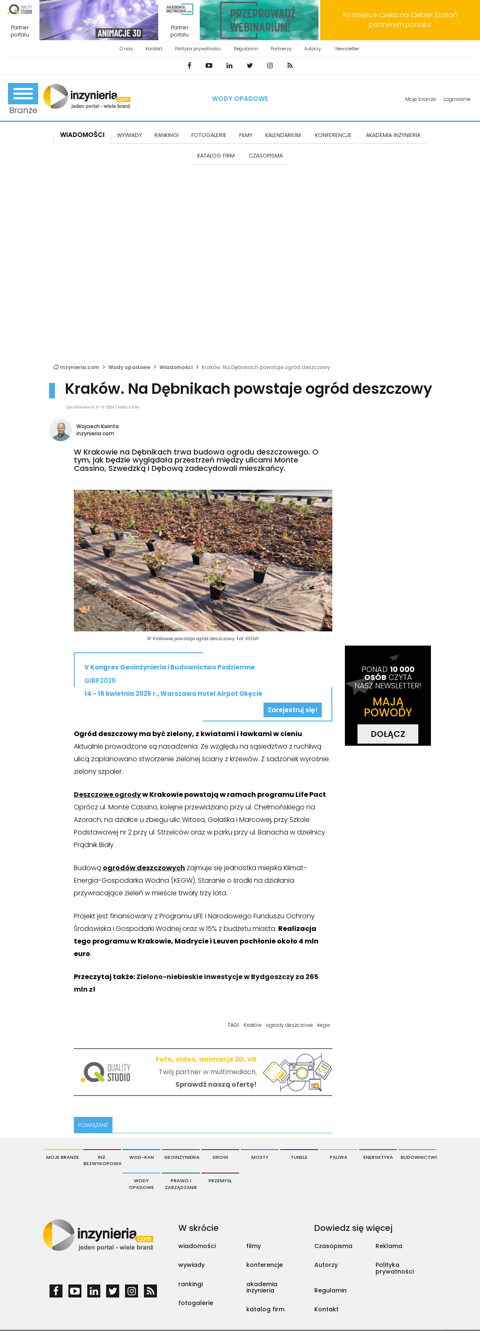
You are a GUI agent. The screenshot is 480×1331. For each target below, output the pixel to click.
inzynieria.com (95, 433)
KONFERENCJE (333, 135)
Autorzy (312, 48)
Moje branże (420, 99)
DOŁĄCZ (388, 734)
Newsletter (347, 48)
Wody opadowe (240, 98)
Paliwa (338, 1157)
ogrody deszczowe (289, 1025)
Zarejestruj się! (293, 710)
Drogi (220, 1157)
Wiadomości (82, 134)
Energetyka (378, 1157)
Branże (23, 99)
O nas (126, 48)
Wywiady (129, 135)
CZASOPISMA (266, 156)
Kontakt (154, 48)
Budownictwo (418, 1157)
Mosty (260, 1157)
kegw (323, 1025)
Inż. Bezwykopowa (102, 1160)
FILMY (246, 135)
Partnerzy (281, 48)
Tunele (299, 1157)
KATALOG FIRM (216, 156)
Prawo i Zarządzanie (181, 1184)
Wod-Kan (141, 1157)
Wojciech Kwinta (97, 426)
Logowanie (457, 99)
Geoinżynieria (182, 1157)
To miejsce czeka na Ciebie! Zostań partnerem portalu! (399, 19)
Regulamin (246, 48)
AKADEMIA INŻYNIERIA (393, 135)
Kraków (253, 1025)
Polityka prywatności (198, 48)
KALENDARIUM (283, 135)
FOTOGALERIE (209, 135)
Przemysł (220, 1180)
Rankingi (166, 135)
